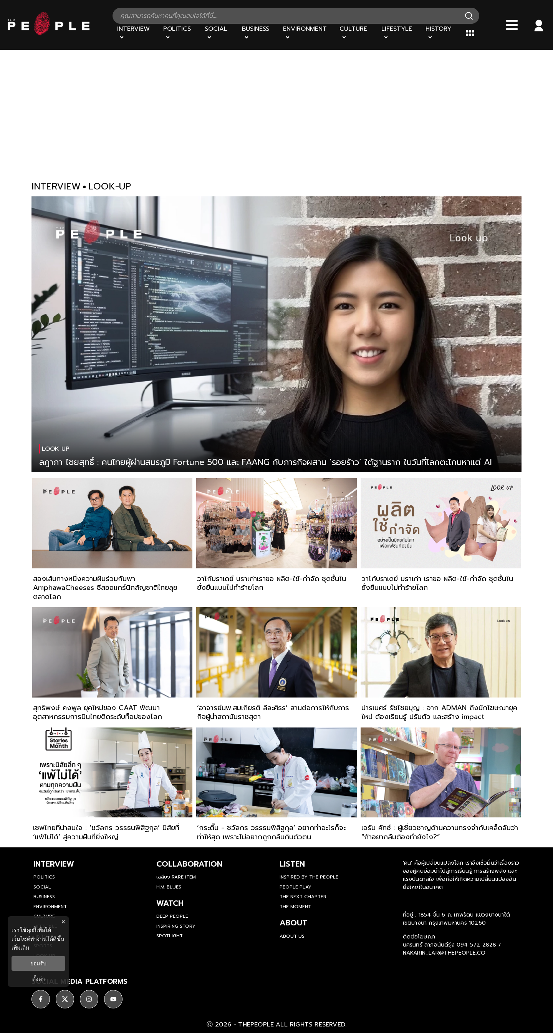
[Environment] (306, 33)
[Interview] (135, 33)
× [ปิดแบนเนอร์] (63, 921)
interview (56, 187)
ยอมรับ (38, 963)
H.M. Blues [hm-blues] (168, 887)
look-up (109, 187)
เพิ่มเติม (20, 948)
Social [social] (42, 887)
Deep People (172, 916)
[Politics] (179, 33)
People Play (295, 887)
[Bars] (512, 25)
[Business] (258, 33)
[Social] (218, 33)
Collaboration (189, 864)
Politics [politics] (44, 877)
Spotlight (169, 935)
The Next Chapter (303, 896)
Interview (53, 864)
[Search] (469, 15)
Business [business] (44, 896)
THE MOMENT (295, 906)
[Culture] (355, 33)
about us (292, 936)
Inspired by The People (309, 877)
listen (292, 864)
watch (170, 903)
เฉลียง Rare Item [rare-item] (176, 877)
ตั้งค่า (38, 979)
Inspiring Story (175, 926)
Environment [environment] (50, 906)
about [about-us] (293, 922)
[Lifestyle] (399, 33)
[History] (441, 33)
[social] (40, 999)
